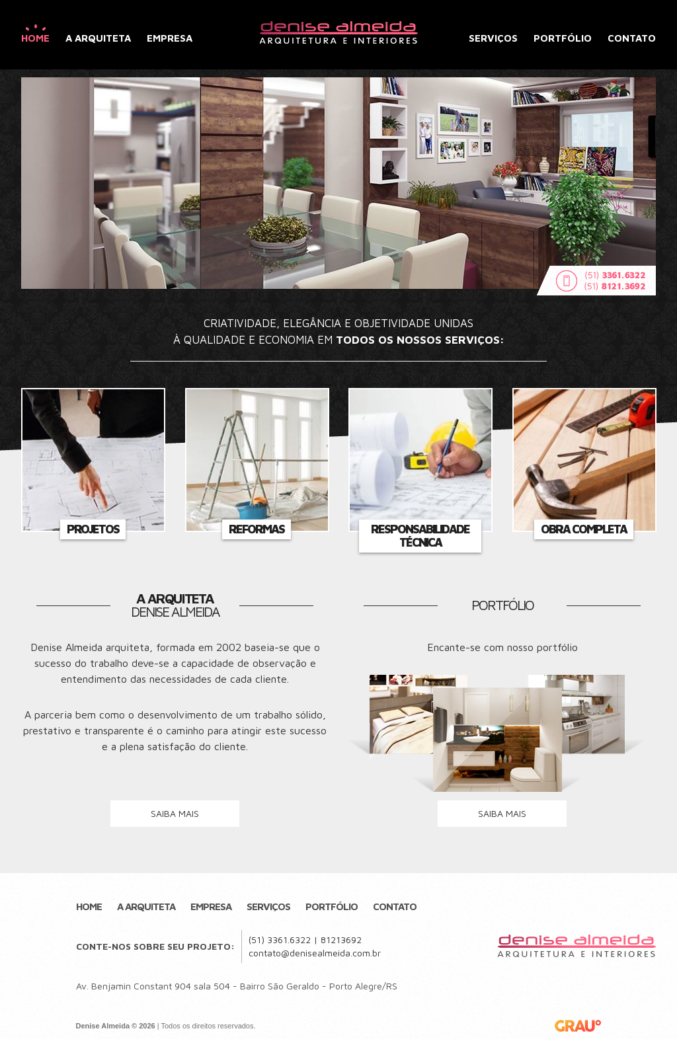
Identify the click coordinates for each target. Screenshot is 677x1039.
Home (35, 38)
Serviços (493, 38)
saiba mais (175, 813)
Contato (632, 38)
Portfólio (563, 38)
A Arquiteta (98, 38)
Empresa (169, 38)
